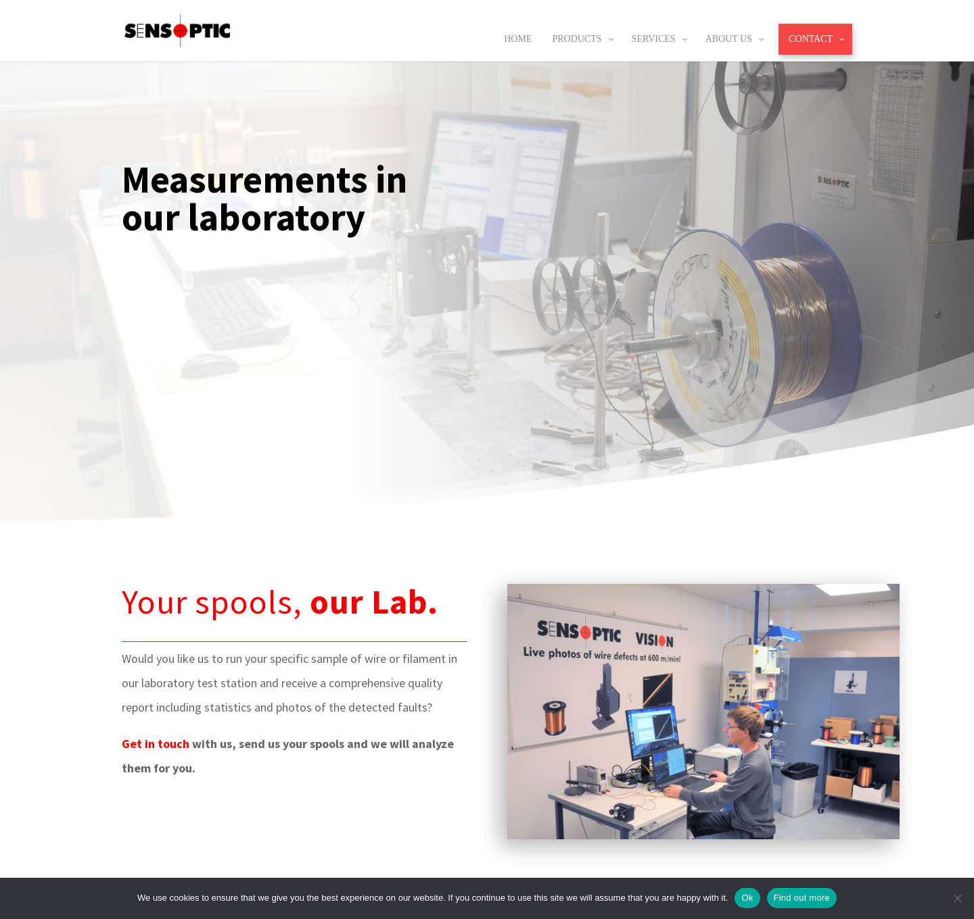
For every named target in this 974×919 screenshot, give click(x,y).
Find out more (802, 898)
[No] (957, 898)
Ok (747, 898)
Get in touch (155, 743)
